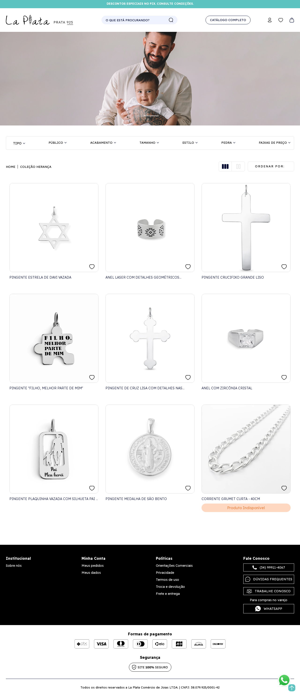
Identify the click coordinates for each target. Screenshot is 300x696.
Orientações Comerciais (174, 565)
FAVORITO (92, 266)
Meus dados (91, 573)
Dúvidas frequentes (268, 579)
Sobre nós (14, 565)
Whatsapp (268, 608)
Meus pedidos (93, 565)
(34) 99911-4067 (268, 567)
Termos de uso (167, 580)
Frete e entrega (168, 594)
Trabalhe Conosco (269, 591)
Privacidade (165, 573)
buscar (171, 20)
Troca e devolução (170, 587)
